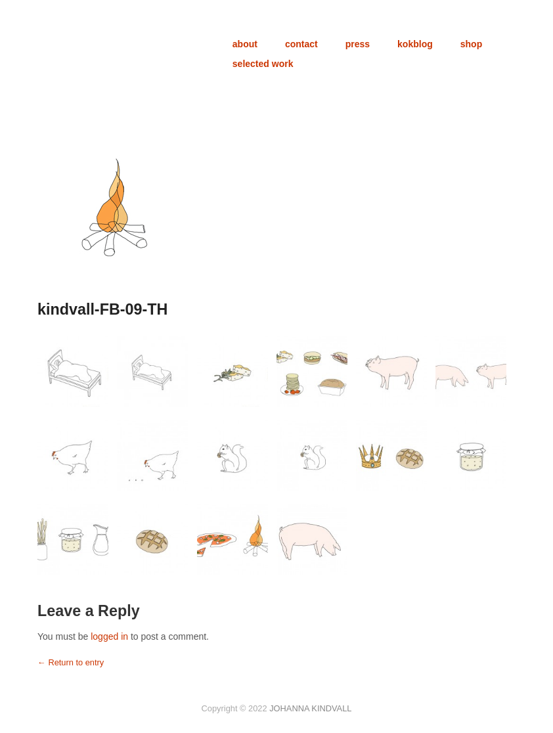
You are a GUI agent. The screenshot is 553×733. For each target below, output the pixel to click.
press (357, 44)
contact (301, 44)
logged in (109, 636)
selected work (263, 63)
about (244, 44)
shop (471, 44)
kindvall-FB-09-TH (102, 309)
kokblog (415, 44)
